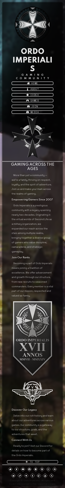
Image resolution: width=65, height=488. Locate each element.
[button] (33, 83)
